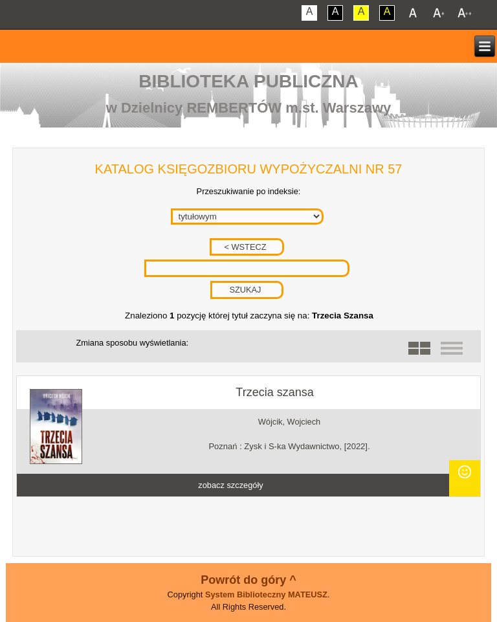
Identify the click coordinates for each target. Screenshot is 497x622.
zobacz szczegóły (230, 485)
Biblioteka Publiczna (248, 81)
